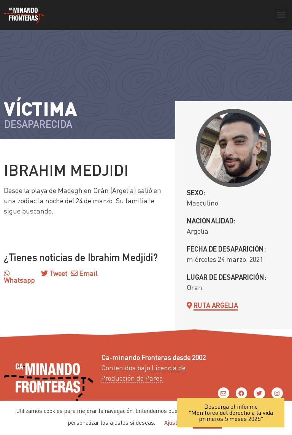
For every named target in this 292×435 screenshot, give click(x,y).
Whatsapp (19, 277)
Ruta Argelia (216, 305)
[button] (281, 15)
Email (84, 273)
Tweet (57, 273)
